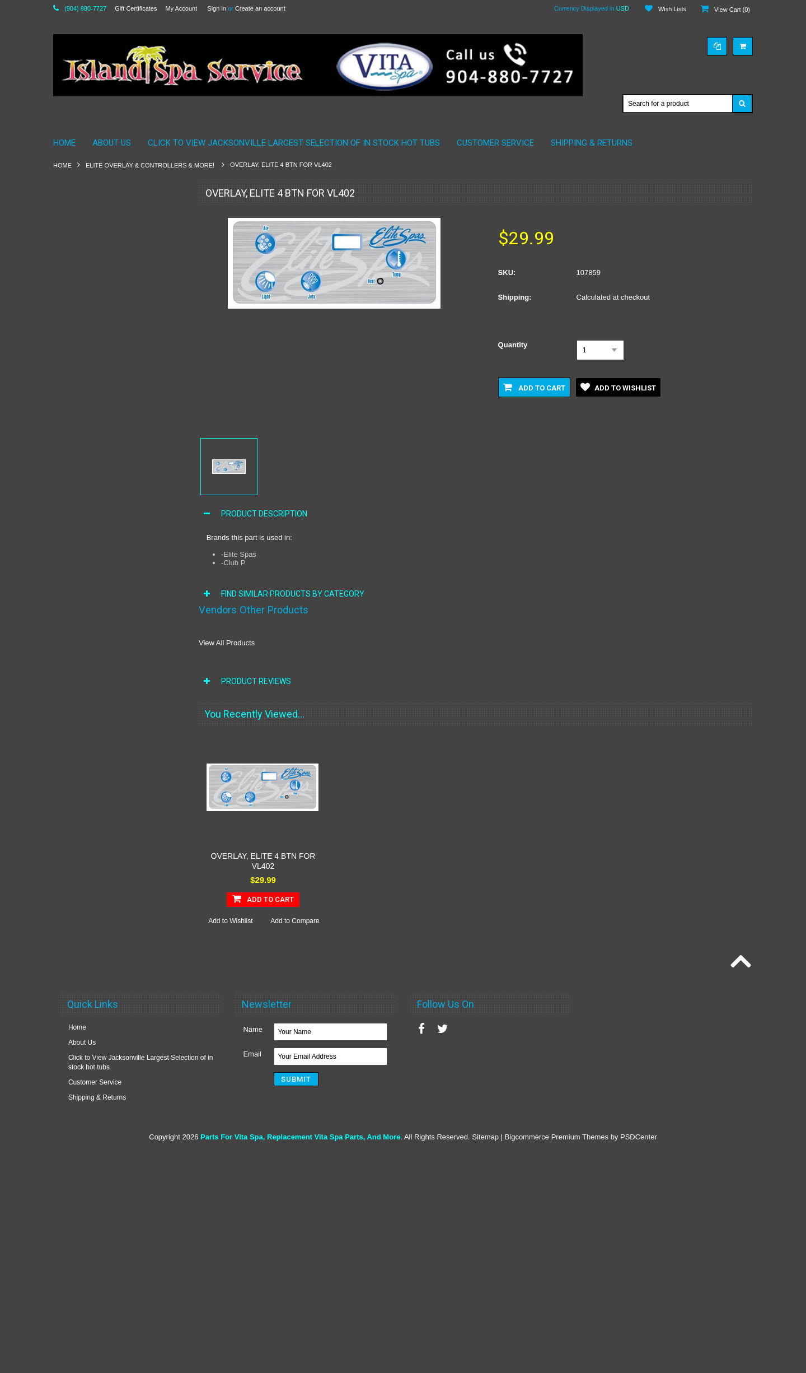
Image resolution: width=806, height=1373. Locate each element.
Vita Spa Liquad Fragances (100, 893)
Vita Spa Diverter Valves (96, 589)
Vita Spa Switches (87, 779)
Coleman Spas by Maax (95, 286)
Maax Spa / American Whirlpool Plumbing (106, 328)
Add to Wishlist (85, 1137)
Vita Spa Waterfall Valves (97, 817)
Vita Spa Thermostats (92, 798)
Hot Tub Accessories (90, 513)
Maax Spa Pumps (86, 390)
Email (252, 1273)
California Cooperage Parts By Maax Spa (114, 262)
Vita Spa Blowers (85, 532)
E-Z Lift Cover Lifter (89, 855)
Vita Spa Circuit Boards (94, 551)
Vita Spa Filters (82, 627)
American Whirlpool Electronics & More (118, 219)
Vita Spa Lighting (85, 684)
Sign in (216, 8)
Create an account (260, 8)
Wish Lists (672, 9)
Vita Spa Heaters (85, 646)
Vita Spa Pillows (84, 722)
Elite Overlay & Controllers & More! (151, 165)
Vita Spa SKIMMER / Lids (98, 494)
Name (253, 1249)
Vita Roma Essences (91, 874)
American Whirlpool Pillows (100, 238)
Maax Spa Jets (82, 371)
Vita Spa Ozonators (89, 703)
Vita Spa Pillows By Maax (98, 475)
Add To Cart (118, 1114)
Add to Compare (150, 1137)
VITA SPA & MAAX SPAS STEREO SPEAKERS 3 (112, 451)
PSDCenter (638, 1356)
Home (62, 165)
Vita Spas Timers (85, 836)
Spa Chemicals (82, 409)
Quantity (513, 345)
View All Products (227, 643)
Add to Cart (534, 387)
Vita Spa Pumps (84, 760)
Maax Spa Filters (85, 352)
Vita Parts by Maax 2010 (96, 428)
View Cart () (732, 9)
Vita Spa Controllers (90, 570)
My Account (181, 8)
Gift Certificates (136, 8)
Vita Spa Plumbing (87, 741)
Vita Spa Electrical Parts (96, 608)
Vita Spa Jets (80, 665)
